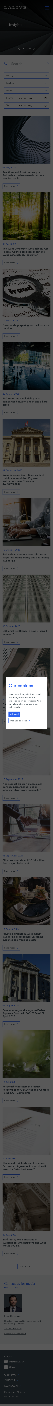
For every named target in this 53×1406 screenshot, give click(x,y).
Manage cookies (18, 720)
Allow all (14, 714)
